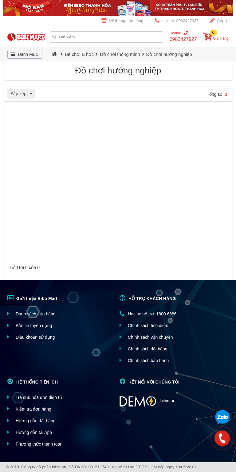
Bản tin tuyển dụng (29, 325)
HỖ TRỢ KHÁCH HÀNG (148, 298)
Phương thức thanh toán (34, 444)
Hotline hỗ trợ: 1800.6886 (148, 313)
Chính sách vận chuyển (146, 337)
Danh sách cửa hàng (31, 313)
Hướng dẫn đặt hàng (31, 420)
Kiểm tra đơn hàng (29, 409)
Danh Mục (23, 54)
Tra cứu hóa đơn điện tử (34, 397)
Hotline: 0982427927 (177, 20)
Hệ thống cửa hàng (122, 20)
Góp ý (218, 20)
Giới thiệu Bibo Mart (32, 298)
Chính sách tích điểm (144, 325)
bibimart (148, 401)
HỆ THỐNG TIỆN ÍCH (32, 381)
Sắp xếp (22, 94)
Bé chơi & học (79, 54)
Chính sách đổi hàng (143, 348)
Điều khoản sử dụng (31, 337)
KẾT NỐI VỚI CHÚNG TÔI (149, 381)
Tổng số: (216, 94)
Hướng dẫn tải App (29, 432)
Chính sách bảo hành (144, 360)
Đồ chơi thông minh (120, 54)
